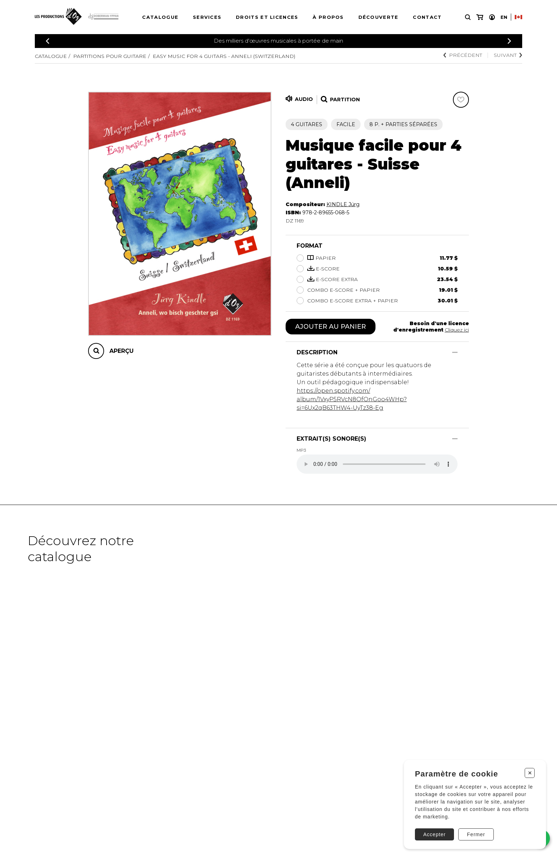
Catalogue (160, 17)
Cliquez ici (457, 330)
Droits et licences (267, 17)
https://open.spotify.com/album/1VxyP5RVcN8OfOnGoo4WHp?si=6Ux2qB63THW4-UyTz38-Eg (352, 399)
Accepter (434, 834)
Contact (427, 17)
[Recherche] (468, 17)
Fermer (476, 834)
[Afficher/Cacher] (455, 352)
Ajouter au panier (330, 326)
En (504, 17)
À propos (328, 17)
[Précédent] (47, 41)
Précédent (462, 55)
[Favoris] (461, 100)
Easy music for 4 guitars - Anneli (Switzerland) (224, 56)
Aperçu (121, 351)
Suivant (508, 55)
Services (207, 17)
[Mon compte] (492, 17)
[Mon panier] (479, 17)
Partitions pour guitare (109, 56)
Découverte (378, 17)
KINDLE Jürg (342, 204)
